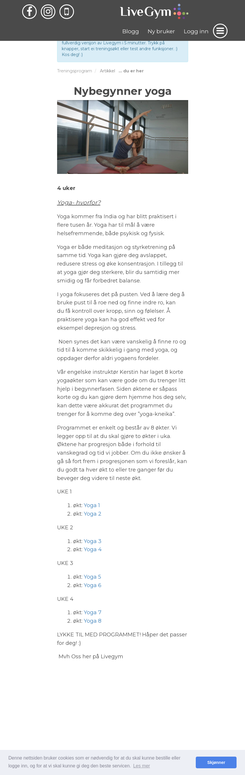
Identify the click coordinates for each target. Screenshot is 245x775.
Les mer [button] (141, 765)
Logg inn (196, 31)
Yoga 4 (93, 549)
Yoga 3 (92, 541)
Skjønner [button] (216, 762)
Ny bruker (161, 31)
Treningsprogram (74, 71)
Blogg (130, 31)
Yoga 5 (92, 577)
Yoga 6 (92, 585)
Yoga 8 (92, 621)
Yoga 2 (92, 514)
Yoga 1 (92, 505)
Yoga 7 (92, 612)
